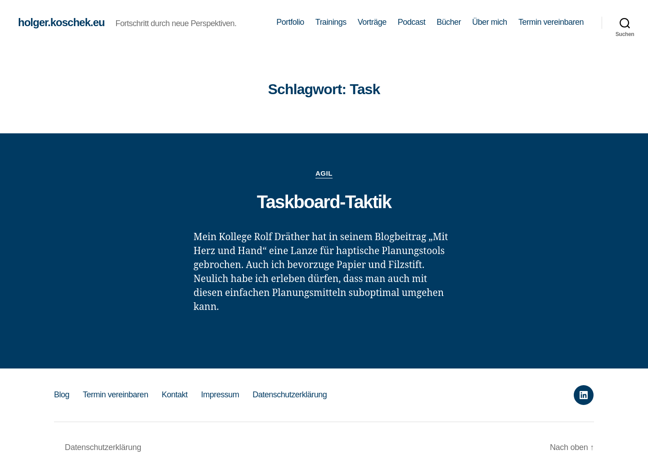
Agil (324, 173)
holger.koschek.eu (61, 22)
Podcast (412, 22)
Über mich (489, 22)
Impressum (220, 394)
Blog (61, 394)
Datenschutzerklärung (289, 394)
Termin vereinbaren (551, 22)
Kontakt (175, 394)
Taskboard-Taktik (324, 202)
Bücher (448, 22)
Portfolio (290, 22)
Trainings (330, 22)
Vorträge (372, 22)
